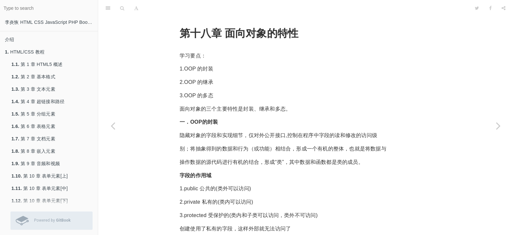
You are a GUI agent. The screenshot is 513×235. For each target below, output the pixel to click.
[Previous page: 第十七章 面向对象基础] (113, 125)
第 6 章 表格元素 (33, 126)
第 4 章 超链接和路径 (37, 101)
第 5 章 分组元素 (33, 114)
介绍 (9, 39)
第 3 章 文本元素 (33, 89)
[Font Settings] (136, 8)
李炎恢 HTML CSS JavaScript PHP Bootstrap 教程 (51, 22)
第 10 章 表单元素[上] (39, 176)
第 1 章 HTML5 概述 (36, 64)
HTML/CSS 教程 (24, 52)
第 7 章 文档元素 (33, 138)
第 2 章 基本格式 (33, 76)
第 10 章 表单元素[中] (39, 188)
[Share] (503, 8)
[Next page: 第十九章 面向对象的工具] (498, 125)
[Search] (122, 8)
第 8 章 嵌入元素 (33, 151)
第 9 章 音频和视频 (35, 163)
